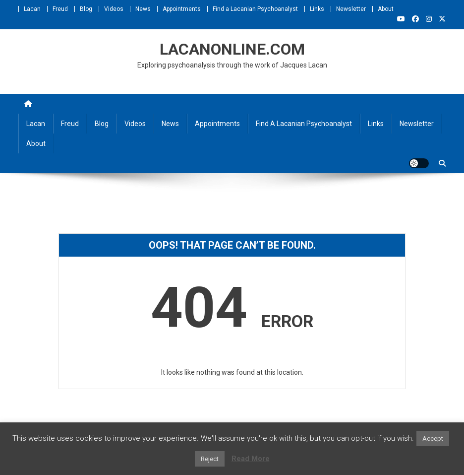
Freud (60, 8)
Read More (251, 458)
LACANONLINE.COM (232, 49)
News (143, 8)
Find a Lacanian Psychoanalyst (255, 8)
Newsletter (351, 8)
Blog (86, 8)
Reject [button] (210, 459)
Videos (113, 8)
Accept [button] (432, 438)
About (386, 8)
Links (317, 8)
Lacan (32, 8)
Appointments (182, 8)
